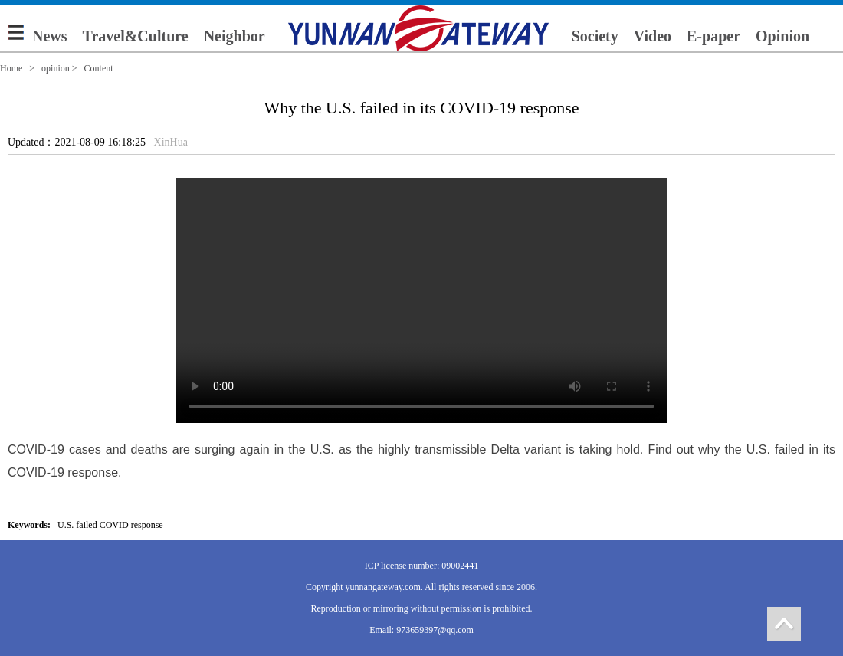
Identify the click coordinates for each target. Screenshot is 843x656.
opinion (55, 68)
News (49, 36)
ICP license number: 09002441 (422, 565)
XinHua (171, 142)
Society (595, 36)
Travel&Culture (136, 36)
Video (652, 36)
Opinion (782, 36)
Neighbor (234, 36)
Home (11, 68)
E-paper (713, 36)
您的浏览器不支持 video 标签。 (421, 300)
